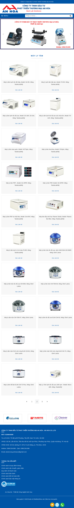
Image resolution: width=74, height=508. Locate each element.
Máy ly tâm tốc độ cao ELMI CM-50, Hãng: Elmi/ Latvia (55, 317)
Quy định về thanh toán (8, 471)
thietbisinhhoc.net (39, 499)
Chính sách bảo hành (8, 473)
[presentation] (3, 33)
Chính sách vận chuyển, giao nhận (12, 468)
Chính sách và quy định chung (11, 465)
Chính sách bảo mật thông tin (10, 478)
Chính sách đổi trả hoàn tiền (10, 476)
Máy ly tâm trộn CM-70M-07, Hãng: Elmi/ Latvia (18, 317)
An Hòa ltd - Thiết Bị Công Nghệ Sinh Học (18, 492)
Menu (4, 16)
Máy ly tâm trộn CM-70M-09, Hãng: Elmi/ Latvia (55, 284)
